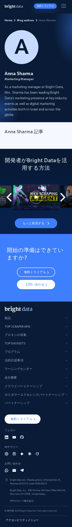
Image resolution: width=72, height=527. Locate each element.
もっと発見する (36, 223)
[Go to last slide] (6, 197)
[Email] (14, 470)
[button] (23, 419)
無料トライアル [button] (45, 6)
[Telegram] (22, 470)
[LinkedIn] (6, 437)
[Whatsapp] (6, 470)
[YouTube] (14, 437)
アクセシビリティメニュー (22, 520)
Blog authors (25, 20)
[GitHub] (22, 437)
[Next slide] (65, 197)
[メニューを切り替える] (64, 6)
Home (8, 20)
